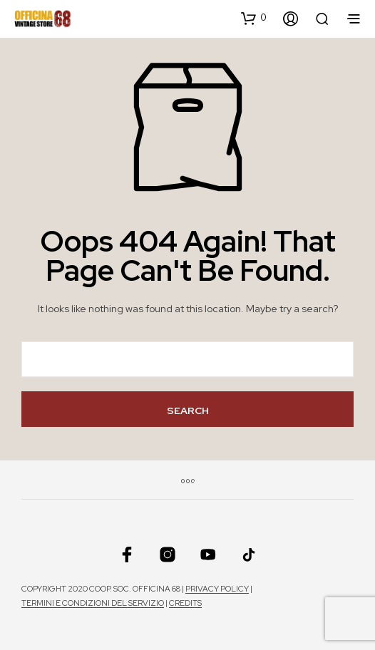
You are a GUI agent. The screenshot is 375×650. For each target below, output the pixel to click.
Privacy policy (217, 589)
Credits (185, 603)
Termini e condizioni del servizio (92, 603)
